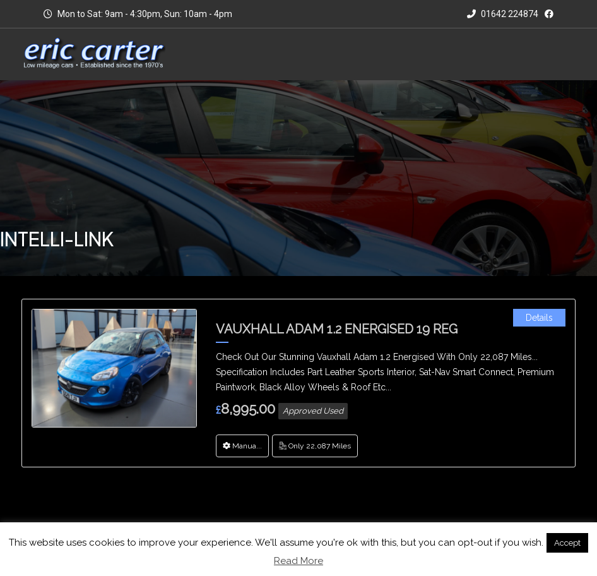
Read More (298, 561)
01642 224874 (502, 14)
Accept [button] (567, 543)
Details (539, 318)
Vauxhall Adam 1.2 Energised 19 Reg (337, 329)
